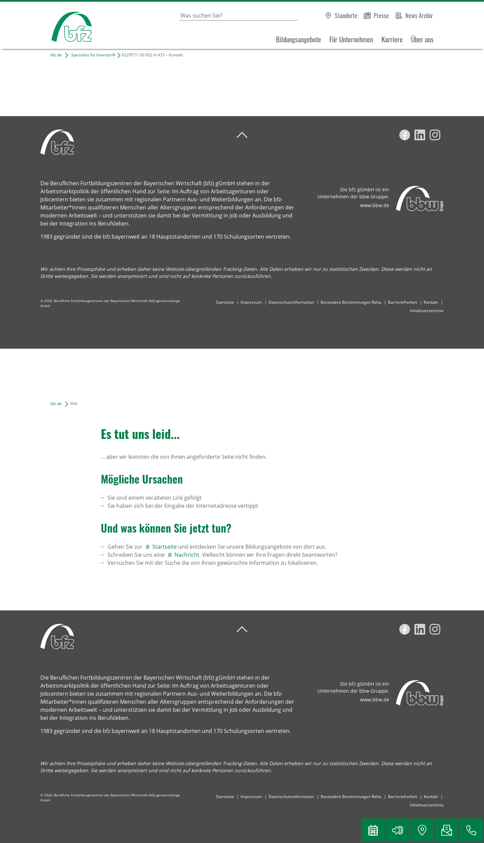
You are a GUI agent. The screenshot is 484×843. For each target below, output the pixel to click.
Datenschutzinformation (291, 302)
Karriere (392, 39)
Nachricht (186, 554)
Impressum (251, 302)
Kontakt (431, 302)
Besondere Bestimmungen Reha (351, 302)
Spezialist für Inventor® (93, 55)
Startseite (225, 302)
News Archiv (419, 15)
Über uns (422, 39)
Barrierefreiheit (402, 302)
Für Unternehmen (351, 39)
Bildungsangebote (298, 39)
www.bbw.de (374, 205)
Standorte (346, 15)
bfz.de (56, 55)
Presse (381, 15)
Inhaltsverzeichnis (427, 310)
